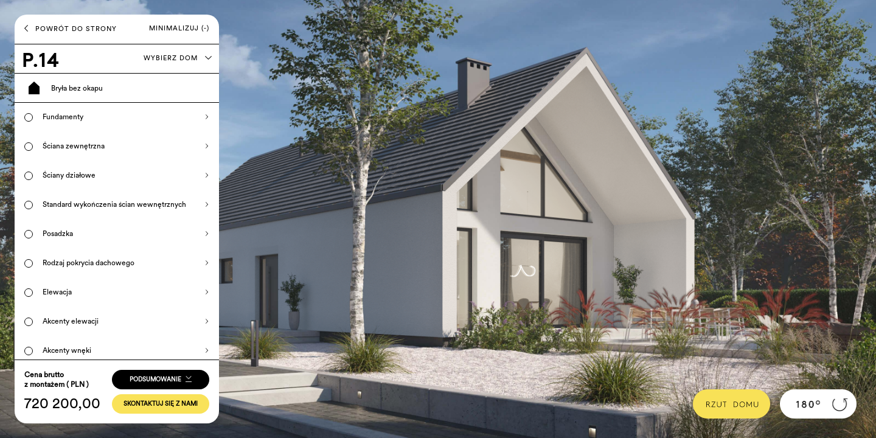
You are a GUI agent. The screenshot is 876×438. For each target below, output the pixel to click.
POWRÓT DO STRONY (70, 28)
